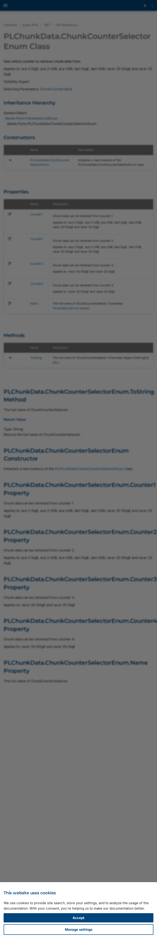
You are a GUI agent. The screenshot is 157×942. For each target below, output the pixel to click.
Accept (78, 918)
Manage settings (78, 929)
